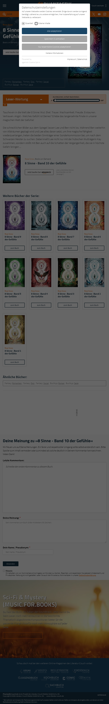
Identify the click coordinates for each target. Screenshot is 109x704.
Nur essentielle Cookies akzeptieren (54, 46)
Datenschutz (82, 59)
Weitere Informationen (54, 53)
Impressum (71, 59)
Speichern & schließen (54, 38)
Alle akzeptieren (54, 31)
